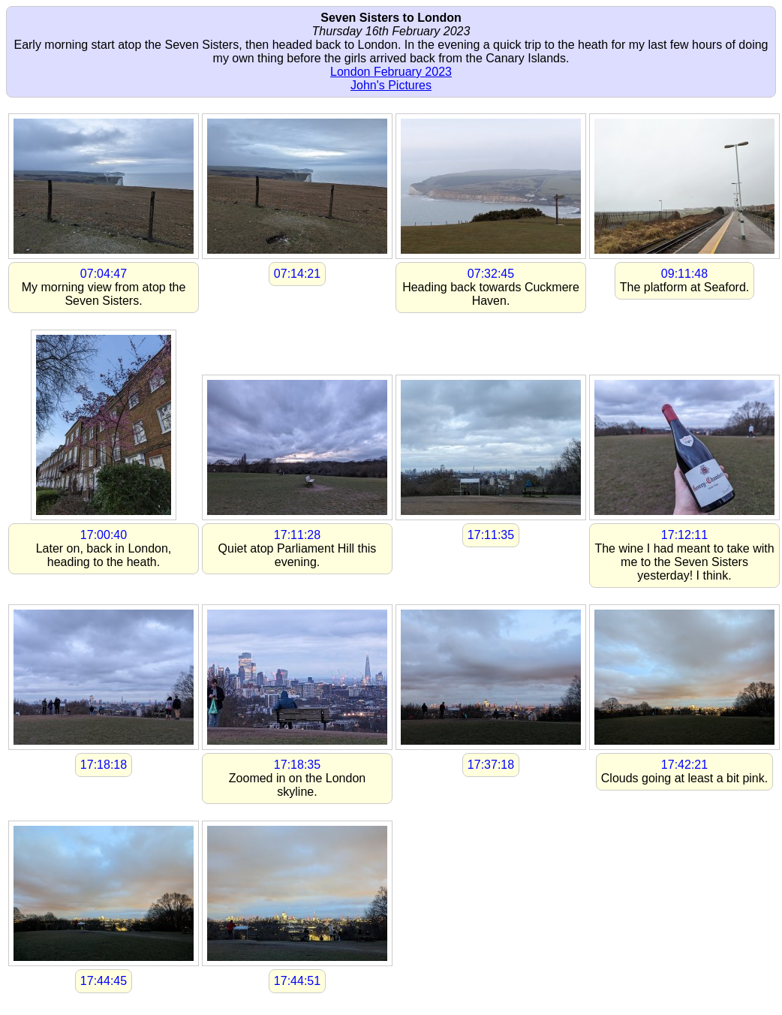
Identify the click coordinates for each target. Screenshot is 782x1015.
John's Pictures (391, 85)
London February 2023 (391, 71)
